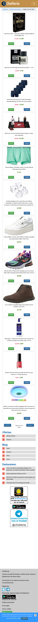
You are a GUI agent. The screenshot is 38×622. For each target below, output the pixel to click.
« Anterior (7, 425)
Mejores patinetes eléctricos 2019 (16, 473)
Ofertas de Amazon (15, 9)
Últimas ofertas (10, 436)
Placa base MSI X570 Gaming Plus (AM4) (17, 482)
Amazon (8, 439)
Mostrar (11, 43)
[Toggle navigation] (34, 3)
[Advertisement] (19, 548)
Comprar (27, 43)
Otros (8, 459)
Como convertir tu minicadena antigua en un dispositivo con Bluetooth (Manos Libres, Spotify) (20, 469)
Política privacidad (8, 602)
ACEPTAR (24, 618)
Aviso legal (5, 605)
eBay (7, 455)
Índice (8, 448)
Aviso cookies (6, 609)
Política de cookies (16, 618)
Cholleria (5, 9)
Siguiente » (30, 425)
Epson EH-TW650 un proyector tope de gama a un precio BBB (20, 478)
